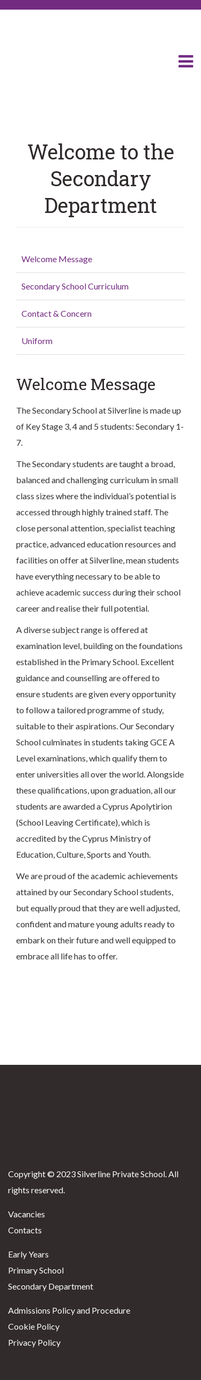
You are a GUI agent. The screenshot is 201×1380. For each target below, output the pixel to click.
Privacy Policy (34, 1342)
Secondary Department (50, 1286)
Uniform (37, 341)
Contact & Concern (56, 313)
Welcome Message (56, 259)
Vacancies (26, 1214)
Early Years (28, 1254)
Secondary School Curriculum (75, 286)
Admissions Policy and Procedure (69, 1310)
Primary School (36, 1270)
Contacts (25, 1230)
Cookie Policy (33, 1326)
